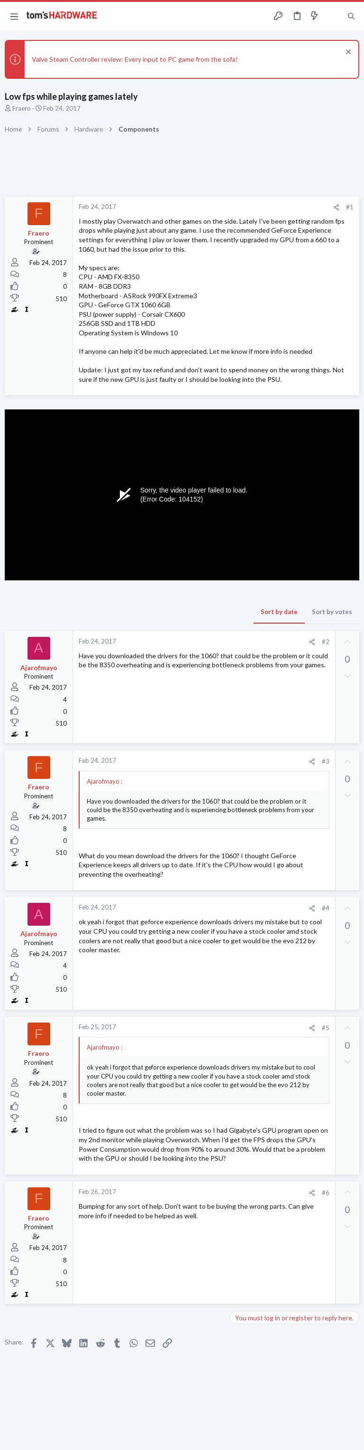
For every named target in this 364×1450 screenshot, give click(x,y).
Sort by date (279, 612)
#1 (350, 207)
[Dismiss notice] (347, 53)
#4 (325, 908)
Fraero (21, 108)
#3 (325, 761)
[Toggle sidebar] (332, 16)
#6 (325, 1192)
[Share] (336, 207)
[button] (14, 16)
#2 (325, 641)
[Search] (351, 16)
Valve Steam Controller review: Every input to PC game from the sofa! (135, 59)
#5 (325, 1028)
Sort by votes (332, 612)
